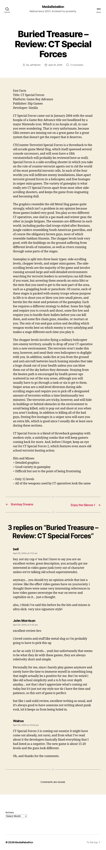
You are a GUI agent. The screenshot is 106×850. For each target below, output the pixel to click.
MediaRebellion (53, 7)
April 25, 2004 (55, 65)
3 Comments (77, 65)
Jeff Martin (34, 65)
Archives (10, 812)
